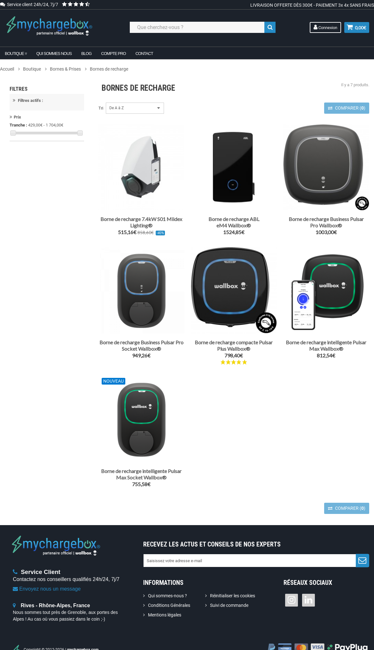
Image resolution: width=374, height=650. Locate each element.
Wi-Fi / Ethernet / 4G (38, 193)
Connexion (325, 27)
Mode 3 (26, 159)
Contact (144, 53)
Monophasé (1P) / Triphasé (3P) (49, 269)
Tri (100, 108)
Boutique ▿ (16, 53)
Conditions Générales (169, 605)
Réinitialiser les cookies (232, 595)
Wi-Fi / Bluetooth (35, 183)
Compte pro (113, 53)
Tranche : (18, 128)
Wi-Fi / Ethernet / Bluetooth (44, 202)
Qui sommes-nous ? (167, 595)
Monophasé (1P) (35, 259)
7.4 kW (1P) (30, 226)
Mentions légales (164, 614)
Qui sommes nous (54, 53)
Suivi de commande (229, 605)
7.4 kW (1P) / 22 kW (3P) (42, 235)
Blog (86, 53)
